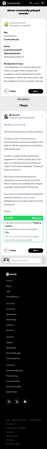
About (9, 286)
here (16, 159)
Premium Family (13, 381)
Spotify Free (11, 391)
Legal (8, 420)
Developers (11, 314)
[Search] (31, 3)
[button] (42, 24)
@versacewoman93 (16, 124)
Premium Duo (12, 375)
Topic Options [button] (22, 99)
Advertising (11, 319)
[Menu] (42, 3)
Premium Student (13, 386)
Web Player (11, 347)
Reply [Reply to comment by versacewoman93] (35, 91)
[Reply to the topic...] (25, 260)
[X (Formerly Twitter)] (17, 402)
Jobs (8, 291)
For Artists (10, 309)
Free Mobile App (13, 353)
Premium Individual (14, 370)
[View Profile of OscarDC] (16, 115)
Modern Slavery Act (12, 436)
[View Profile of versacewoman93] (17, 22)
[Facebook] (25, 402)
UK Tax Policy (10, 440)
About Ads (22, 428)
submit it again (29, 197)
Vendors (10, 330)
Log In (36, 3)
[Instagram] (9, 402)
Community (11, 3)
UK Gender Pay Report (13, 444)
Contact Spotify (13, 358)
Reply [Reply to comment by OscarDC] (35, 250)
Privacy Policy (10, 424)
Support (9, 342)
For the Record (12, 296)
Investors (10, 324)
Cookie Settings (11, 428)
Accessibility (10, 432)
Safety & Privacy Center (19, 420)
